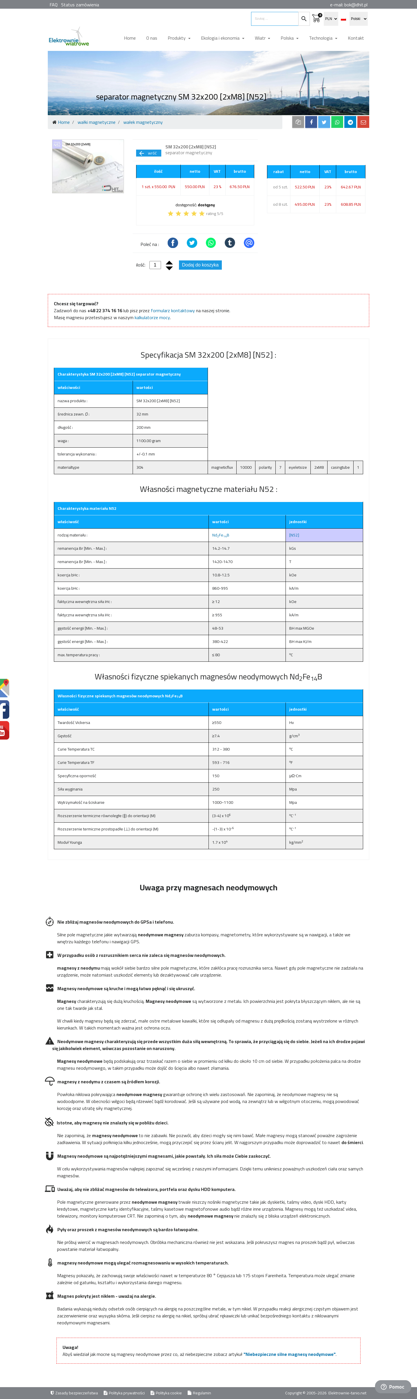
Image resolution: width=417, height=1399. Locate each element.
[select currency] (331, 19)
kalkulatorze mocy (152, 317)
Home (130, 38)
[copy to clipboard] (298, 122)
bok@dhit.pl (355, 4)
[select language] (359, 19)
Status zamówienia (80, 4)
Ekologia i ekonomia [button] (221, 38)
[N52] (294, 535)
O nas (151, 38)
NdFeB (220, 535)
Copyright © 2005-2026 (306, 1393)
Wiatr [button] (261, 38)
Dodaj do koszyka (200, 264)
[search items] (275, 19)
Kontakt (356, 38)
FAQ (54, 4)
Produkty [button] (177, 38)
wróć (147, 153)
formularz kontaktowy (173, 310)
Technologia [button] (321, 38)
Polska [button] (288, 38)
